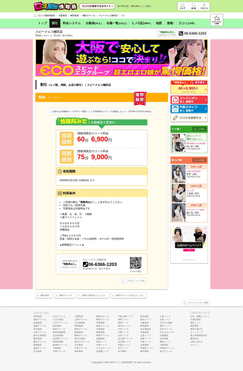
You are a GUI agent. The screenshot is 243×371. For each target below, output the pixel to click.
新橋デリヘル (39, 348)
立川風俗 (37, 351)
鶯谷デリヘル (39, 341)
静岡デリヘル (102, 335)
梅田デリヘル (102, 319)
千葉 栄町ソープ (125, 316)
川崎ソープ (123, 332)
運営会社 (194, 338)
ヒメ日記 (141, 23)
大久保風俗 (79, 322)
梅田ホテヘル (65, 295)
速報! (170, 23)
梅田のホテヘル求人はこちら (129, 295)
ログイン (194, 345)
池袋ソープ (145, 338)
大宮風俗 (78, 345)
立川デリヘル (59, 316)
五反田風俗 (58, 335)
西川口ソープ (124, 326)
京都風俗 (144, 345)
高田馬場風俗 (59, 332)
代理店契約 (195, 319)
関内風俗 (78, 326)
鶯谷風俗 (37, 338)
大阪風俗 (144, 322)
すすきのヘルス (167, 332)
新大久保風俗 (39, 335)
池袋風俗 (37, 322)
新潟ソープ (145, 319)
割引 (55, 23)
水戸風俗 (122, 351)
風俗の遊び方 (196, 329)
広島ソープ (165, 319)
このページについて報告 (195, 302)
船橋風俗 (78, 332)
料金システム (72, 23)
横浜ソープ (165, 341)
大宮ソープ (123, 329)
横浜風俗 (144, 351)
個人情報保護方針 (198, 335)
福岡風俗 (100, 332)
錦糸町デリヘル (60, 345)
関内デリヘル (80, 329)
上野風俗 (78, 316)
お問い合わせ (196, 341)
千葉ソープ (145, 341)
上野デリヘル (80, 319)
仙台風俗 (164, 338)
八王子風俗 (58, 319)
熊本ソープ (165, 326)
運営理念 (194, 326)
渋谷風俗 (37, 329)
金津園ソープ (102, 351)
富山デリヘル (166, 351)
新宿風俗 (37, 316)
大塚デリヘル (59, 351)
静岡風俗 (144, 326)
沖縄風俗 (100, 322)
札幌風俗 (100, 338)
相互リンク (195, 322)
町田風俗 (57, 326)
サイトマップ (196, 332)
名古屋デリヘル (125, 338)
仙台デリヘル (166, 329)
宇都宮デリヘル (167, 348)
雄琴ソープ (123, 319)
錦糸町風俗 (58, 341)
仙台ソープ (123, 335)
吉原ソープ (101, 341)
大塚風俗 (57, 348)
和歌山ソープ (124, 345)
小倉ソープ (165, 316)
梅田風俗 (45, 295)
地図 (159, 23)
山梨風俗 (164, 335)
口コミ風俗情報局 (124, 362)
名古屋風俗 (145, 329)
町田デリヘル (59, 329)
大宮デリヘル (80, 348)
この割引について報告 (133, 280)
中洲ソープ (101, 345)
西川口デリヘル (81, 341)
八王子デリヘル (60, 322)
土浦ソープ (145, 335)
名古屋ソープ (124, 341)
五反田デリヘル (60, 338)
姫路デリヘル (102, 326)
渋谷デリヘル (39, 332)
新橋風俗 (37, 345)
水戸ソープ (123, 348)
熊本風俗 (144, 316)
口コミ (187, 23)
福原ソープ (123, 322)
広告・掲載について (199, 316)
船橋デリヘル (80, 335)
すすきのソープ (103, 348)
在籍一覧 (116, 23)
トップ (42, 23)
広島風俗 (144, 332)
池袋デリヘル (39, 326)
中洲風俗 (100, 329)
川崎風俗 (164, 345)
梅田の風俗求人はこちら (94, 295)
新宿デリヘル (39, 319)
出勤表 (94, 23)
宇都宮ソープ (146, 348)
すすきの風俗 (166, 322)
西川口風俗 (79, 338)
